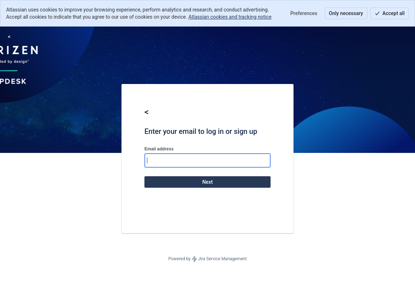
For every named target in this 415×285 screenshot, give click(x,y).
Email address (158, 148)
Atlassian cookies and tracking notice (230, 17)
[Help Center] (9, 36)
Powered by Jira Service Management (207, 259)
